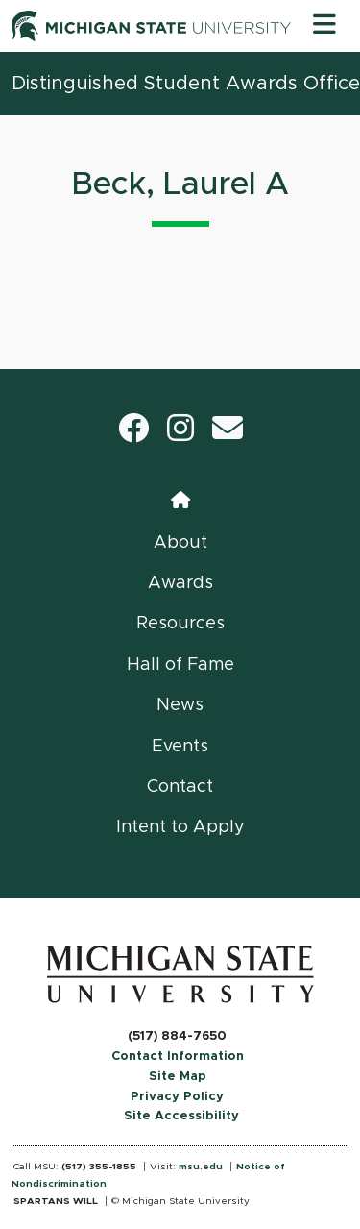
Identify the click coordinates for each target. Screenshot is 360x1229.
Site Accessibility (181, 1116)
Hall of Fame (180, 665)
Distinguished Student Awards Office (186, 83)
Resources (180, 623)
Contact (180, 787)
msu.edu (201, 1166)
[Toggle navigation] (324, 26)
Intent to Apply (180, 827)
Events (180, 746)
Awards (180, 583)
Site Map (177, 1076)
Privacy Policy (177, 1097)
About (180, 543)
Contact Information (177, 1056)
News (180, 705)
